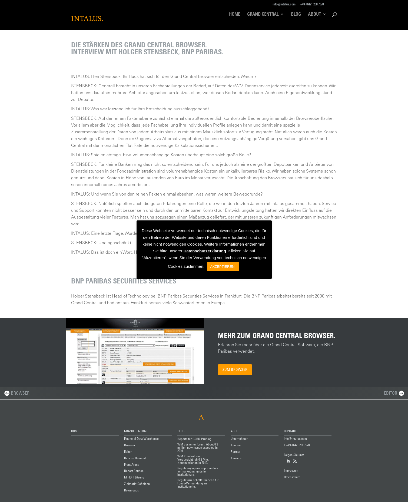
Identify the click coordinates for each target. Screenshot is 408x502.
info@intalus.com (284, 4)
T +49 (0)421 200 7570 (297, 445)
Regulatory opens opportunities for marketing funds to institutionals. (197, 471)
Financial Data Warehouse (141, 438)
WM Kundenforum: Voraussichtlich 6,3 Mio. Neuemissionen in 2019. (193, 459)
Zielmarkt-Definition (137, 483)
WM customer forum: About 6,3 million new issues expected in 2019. (197, 447)
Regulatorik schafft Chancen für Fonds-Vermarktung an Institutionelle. (197, 483)
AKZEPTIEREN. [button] (222, 267)
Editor (390, 393)
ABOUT (235, 431)
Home (234, 14)
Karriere (236, 458)
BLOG (180, 431)
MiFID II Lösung (134, 477)
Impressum (291, 470)
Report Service (134, 470)
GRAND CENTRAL (135, 431)
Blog (296, 14)
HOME (75, 431)
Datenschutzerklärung (205, 251)
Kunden (236, 445)
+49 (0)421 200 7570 (312, 4)
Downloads (131, 490)
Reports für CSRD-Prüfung (194, 439)
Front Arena (131, 464)
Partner (235, 451)
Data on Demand (135, 458)
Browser (20, 393)
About (314, 14)
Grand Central (262, 14)
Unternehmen (239, 438)
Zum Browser (235, 369)
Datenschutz (292, 477)
